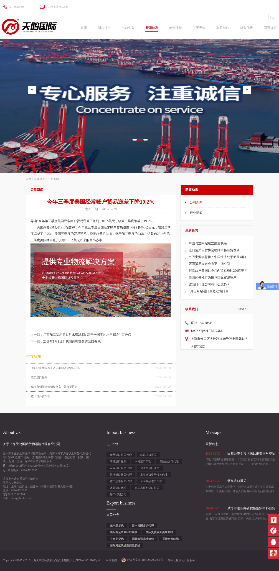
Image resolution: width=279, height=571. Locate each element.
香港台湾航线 (170, 538)
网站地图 (110, 560)
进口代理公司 (118, 494)
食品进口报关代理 (121, 454)
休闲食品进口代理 (151, 481)
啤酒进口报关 (118, 461)
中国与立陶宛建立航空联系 (208, 243)
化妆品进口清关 (149, 468)
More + (243, 309)
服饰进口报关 (148, 454)
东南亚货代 (117, 525)
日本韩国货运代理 (143, 525)
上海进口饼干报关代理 (153, 474)
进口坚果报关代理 (121, 481)
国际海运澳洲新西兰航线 (125, 545)
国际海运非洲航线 (143, 538)
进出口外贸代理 (40, 396)
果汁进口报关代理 (121, 474)
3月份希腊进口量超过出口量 (208, 291)
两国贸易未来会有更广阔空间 (209, 264)
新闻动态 (39, 179)
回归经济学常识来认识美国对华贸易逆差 (55, 368)
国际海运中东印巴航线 (123, 532)
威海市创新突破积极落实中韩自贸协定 (54, 386)
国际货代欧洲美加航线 (159, 532)
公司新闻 (53, 179)
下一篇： (65, 341)
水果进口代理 (118, 487)
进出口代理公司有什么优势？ (209, 284)
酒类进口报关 (39, 377)
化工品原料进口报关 (147, 487)
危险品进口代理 (169, 461)
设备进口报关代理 (121, 468)
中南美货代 (117, 538)
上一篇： (80, 334)
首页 (84, 28)
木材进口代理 (143, 461)
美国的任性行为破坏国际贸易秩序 (212, 277)
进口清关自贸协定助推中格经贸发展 (214, 250)
